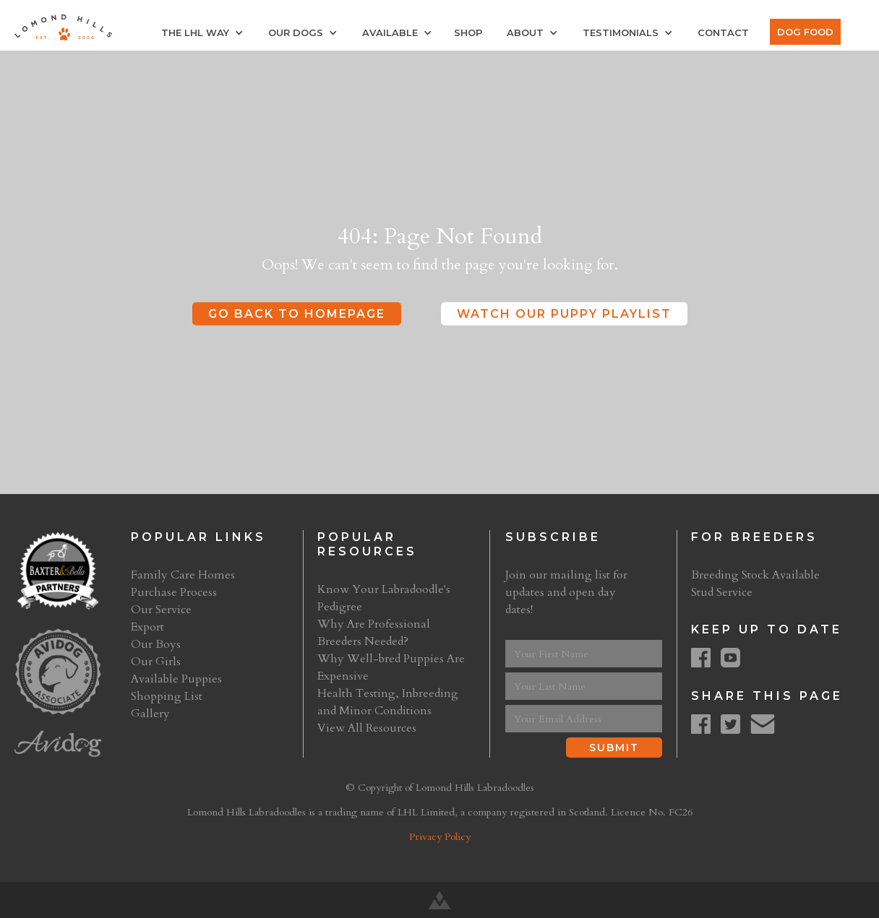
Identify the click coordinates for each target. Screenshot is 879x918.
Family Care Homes (183, 575)
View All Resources (366, 728)
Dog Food (805, 32)
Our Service (161, 610)
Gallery (150, 714)
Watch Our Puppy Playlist (564, 314)
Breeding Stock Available (755, 575)
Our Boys (156, 644)
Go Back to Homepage (296, 314)
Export (147, 627)
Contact (723, 32)
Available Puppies (176, 679)
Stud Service (721, 592)
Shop (468, 32)
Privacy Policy (440, 837)
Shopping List (166, 696)
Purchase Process (174, 592)
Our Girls (156, 662)
